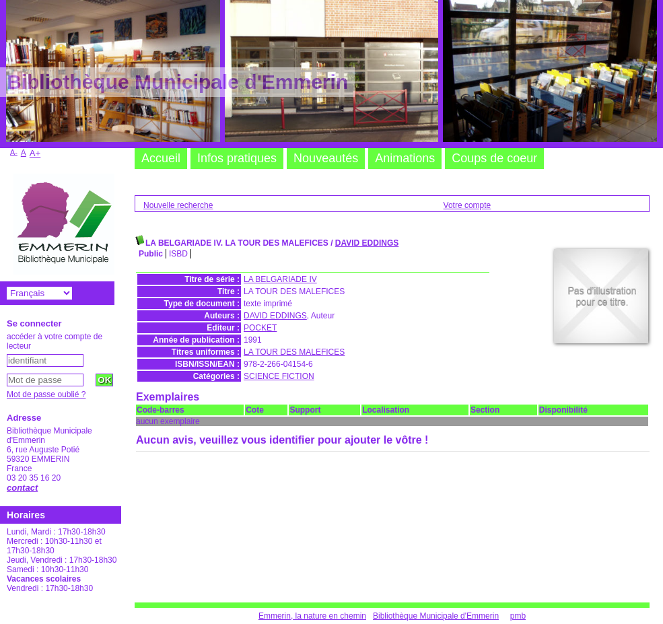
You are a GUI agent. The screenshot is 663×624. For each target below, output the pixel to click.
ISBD (178, 253)
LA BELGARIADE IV (280, 279)
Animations (405, 158)
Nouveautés (325, 158)
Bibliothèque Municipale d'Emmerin (436, 616)
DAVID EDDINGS (366, 243)
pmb (518, 616)
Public (151, 253)
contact (22, 488)
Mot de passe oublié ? (46, 394)
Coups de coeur (494, 158)
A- (14, 152)
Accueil (160, 158)
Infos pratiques (237, 158)
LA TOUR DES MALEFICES (294, 352)
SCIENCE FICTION (279, 376)
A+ (35, 153)
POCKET (260, 328)
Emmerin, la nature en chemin (312, 616)
